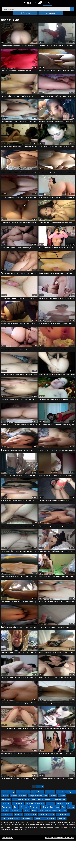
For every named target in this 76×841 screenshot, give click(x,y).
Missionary (62, 811)
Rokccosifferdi (6, 808)
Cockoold (53, 796)
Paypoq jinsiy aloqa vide (21, 800)
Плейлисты (25, 13)
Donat (33, 793)
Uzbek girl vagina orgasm (10, 819)
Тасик (64, 808)
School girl (18, 815)
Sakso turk (60, 804)
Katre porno (23, 808)
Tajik (15, 808)
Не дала (71, 808)
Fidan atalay (6, 804)
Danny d (26, 811)
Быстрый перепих (23, 793)
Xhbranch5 (38, 819)
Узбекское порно (7, 838)
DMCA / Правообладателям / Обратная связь (59, 838)
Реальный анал (18, 804)
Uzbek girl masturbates (46, 815)
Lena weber (50, 793)
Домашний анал (49, 819)
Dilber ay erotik (7, 815)
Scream (40, 793)
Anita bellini (61, 793)
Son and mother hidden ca (48, 811)
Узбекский (38, 3)
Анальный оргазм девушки (35, 804)
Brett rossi (50, 804)
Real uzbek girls (26, 819)
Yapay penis (6, 800)
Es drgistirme (54, 808)
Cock (45, 796)
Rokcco (68, 804)
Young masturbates (35, 796)
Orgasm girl (62, 819)
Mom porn (22, 796)
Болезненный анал (59, 800)
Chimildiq (45, 808)
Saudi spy (5, 811)
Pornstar (14, 796)
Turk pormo (71, 793)
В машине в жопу (8, 793)
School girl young (30, 815)
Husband (62, 796)
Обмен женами (16, 811)
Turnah (34, 811)
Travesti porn (34, 808)
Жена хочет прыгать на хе (40, 800)
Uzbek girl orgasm (63, 815)
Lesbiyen (5, 796)
